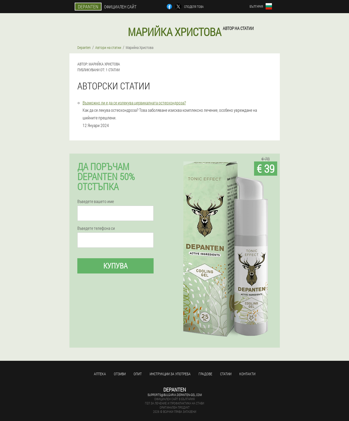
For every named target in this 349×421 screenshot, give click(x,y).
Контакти (247, 373)
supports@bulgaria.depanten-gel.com (175, 395)
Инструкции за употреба (170, 373)
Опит (138, 373)
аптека (100, 373)
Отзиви (120, 373)
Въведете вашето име (95, 201)
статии (225, 373)
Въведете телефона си (96, 228)
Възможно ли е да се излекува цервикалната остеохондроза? (134, 102)
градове (205, 373)
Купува (115, 266)
